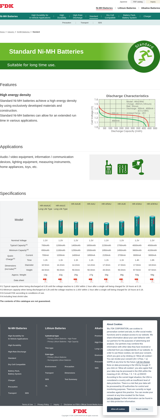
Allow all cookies (118, 409)
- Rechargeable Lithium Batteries (58, 360)
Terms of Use (27, 404)
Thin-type (49, 348)
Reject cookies (142, 409)
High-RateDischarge (78, 16)
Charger (147, 16)
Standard (93, 16)
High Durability (14, 345)
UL (46, 386)
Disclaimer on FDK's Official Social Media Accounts (84, 404)
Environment (50, 367)
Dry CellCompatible (110, 16)
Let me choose (143, 362)
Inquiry (153, 2)
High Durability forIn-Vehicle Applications (39, 16)
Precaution (66, 23)
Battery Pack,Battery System (129, 16)
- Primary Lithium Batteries (56, 357)
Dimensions (70, 373)
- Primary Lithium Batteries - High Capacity (62, 342)
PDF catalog (138, 2)
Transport (84, 23)
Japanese (123, 2)
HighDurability (61, 16)
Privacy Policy (43, 404)
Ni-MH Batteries (104, 8)
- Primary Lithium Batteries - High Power (61, 339)
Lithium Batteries (127, 8)
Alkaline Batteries (150, 8)
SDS (100, 23)
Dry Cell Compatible (17, 364)
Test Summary (71, 379)
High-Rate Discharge (17, 352)
